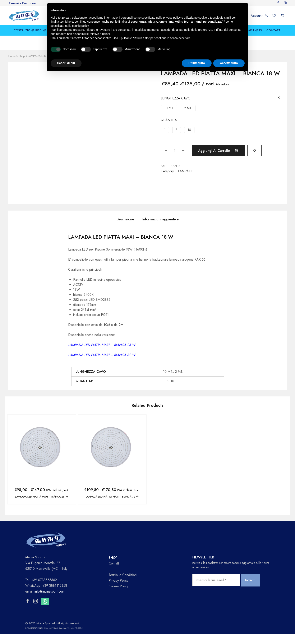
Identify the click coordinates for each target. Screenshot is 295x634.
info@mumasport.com (49, 591)
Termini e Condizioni (22, 3)
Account (256, 15)
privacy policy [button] (172, 17)
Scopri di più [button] (66, 63)
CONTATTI (273, 30)
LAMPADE (185, 171)
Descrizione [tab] (125, 219)
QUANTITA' (169, 120)
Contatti (114, 563)
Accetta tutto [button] (229, 63)
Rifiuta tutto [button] (196, 63)
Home (12, 56)
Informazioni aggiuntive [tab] (160, 219)
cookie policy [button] (80, 25)
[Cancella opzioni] (278, 98)
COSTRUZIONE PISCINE (30, 30)
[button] (169, 108)
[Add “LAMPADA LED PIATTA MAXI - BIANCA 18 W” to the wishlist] (259, 150)
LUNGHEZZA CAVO (175, 98)
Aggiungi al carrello (220, 150)
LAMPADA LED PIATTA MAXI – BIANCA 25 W (41, 497)
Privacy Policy (118, 580)
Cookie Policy (118, 586)
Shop (22, 56)
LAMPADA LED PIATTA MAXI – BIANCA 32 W (112, 497)
